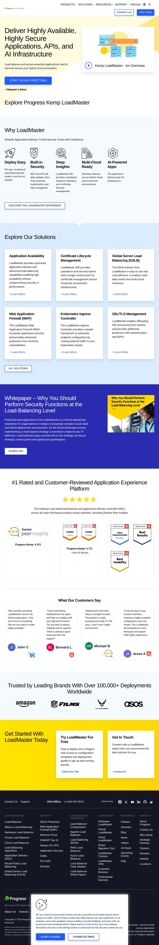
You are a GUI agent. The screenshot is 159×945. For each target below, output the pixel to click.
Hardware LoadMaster (105, 823)
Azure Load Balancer (77, 857)
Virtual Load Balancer (17, 837)
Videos (125, 842)
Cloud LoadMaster (105, 839)
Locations (145, 863)
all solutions (18, 368)
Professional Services (105, 878)
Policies (125, 821)
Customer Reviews (104, 870)
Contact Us (124, 12)
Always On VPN (49, 845)
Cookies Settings (83, 936)
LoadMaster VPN (105, 863)
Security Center (147, 925)
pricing (135, 4)
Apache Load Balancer (78, 833)
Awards (144, 858)
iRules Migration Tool (106, 847)
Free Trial (145, 12)
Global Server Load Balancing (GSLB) (16, 873)
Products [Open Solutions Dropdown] (68, 4)
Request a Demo (16, 89)
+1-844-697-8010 (74, 801)
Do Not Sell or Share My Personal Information (132, 931)
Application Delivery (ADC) (16, 857)
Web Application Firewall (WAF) (49, 828)
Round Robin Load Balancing (15, 865)
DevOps (44, 866)
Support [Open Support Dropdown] (121, 4)
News (124, 837)
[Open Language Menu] (144, 4)
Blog (123, 832)
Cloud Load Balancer (17, 842)
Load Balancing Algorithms (14, 849)
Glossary (126, 827)
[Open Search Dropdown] (150, 4)
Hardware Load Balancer (19, 832)
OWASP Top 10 (49, 840)
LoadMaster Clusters (105, 855)
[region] (79, 919)
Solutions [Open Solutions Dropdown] (85, 4)
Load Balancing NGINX (79, 841)
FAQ (123, 861)
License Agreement (145, 928)
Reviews (145, 853)
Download (16, 451)
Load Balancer (13, 821)
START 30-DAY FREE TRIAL (28, 80)
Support (25, 801)
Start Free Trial (70, 771)
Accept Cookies (50, 936)
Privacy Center (131, 925)
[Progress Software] (16, 898)
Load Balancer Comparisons (78, 825)
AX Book (126, 848)
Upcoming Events (127, 854)
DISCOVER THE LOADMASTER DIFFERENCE (35, 205)
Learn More (18, 294)
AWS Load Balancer (76, 849)
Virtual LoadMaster (105, 831)
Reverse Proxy (48, 835)
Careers (144, 848)
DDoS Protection (50, 821)
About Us (10, 911)
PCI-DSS (45, 861)
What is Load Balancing (18, 827)
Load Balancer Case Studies (78, 865)
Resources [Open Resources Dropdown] (103, 4)
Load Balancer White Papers (78, 873)
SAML (43, 855)
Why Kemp (146, 835)
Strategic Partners (145, 841)
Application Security (51, 850)
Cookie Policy (91, 924)
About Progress (145, 823)
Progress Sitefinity (145, 934)
